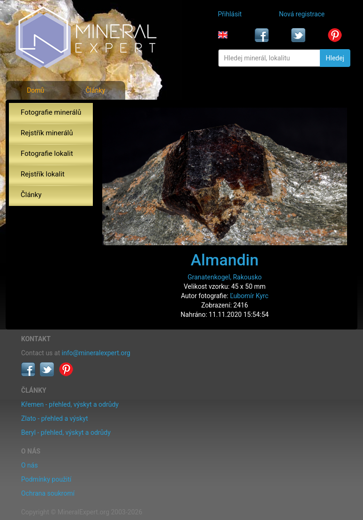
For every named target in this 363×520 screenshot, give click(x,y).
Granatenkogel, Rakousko (225, 277)
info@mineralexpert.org (96, 353)
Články (95, 90)
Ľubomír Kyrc (249, 296)
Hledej (335, 58)
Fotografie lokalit (47, 153)
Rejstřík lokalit (43, 174)
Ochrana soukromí (48, 493)
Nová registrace (302, 14)
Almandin (225, 259)
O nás (29, 465)
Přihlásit (230, 14)
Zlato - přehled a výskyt (54, 418)
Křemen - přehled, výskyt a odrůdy (70, 404)
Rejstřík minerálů (47, 133)
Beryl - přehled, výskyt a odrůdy (66, 432)
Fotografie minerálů (51, 112)
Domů (35, 90)
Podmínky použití (46, 479)
